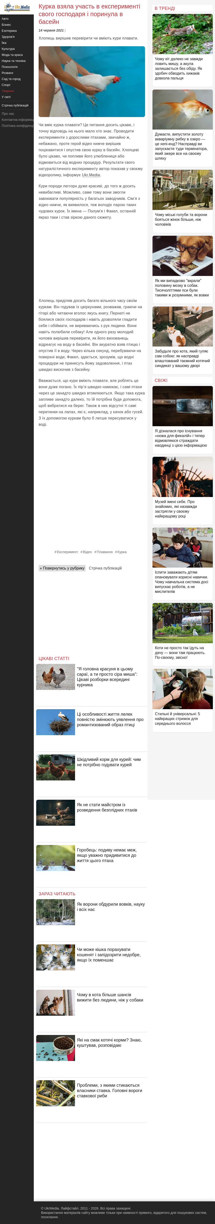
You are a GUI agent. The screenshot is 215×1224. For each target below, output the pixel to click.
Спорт (6, 85)
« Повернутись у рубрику (62, 568)
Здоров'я (8, 37)
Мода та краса (12, 55)
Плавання (105, 552)
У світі (6, 97)
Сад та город (11, 79)
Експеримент (67, 552)
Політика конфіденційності (22, 126)
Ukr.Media (91, 175)
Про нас (8, 114)
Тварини (8, 91)
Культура (8, 49)
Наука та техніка (14, 61)
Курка (122, 552)
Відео (87, 552)
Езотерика (9, 31)
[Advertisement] (92, 259)
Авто (5, 18)
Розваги (7, 73)
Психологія (10, 67)
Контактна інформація (19, 120)
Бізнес (6, 24)
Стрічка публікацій (105, 568)
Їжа (4, 43)
